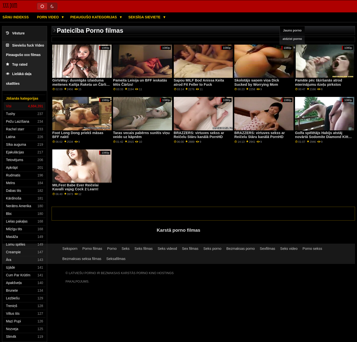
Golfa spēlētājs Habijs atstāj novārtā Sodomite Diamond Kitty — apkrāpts (322, 137)
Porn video (48, 17)
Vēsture (15, 33)
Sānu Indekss (15, 17)
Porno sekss (312, 249)
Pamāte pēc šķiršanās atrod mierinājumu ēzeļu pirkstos (318, 82)
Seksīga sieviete (144, 17)
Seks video (289, 249)
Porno (112, 249)
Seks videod (167, 249)
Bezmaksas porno (240, 249)
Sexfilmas (267, 249)
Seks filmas (143, 249)
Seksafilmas (115, 259)
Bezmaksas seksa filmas (81, 259)
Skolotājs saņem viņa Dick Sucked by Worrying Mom (256, 82)
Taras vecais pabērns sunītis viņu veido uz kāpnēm (141, 135)
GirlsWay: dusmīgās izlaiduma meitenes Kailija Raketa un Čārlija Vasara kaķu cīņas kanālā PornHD (80, 84)
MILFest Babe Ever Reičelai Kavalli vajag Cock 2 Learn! (75, 187)
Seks (125, 249)
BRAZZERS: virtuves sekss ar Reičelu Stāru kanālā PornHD (199, 135)
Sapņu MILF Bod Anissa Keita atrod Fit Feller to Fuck (199, 82)
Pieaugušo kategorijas (94, 17)
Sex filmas (190, 249)
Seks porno (212, 249)
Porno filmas (92, 249)
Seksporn (70, 249)
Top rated (17, 64)
